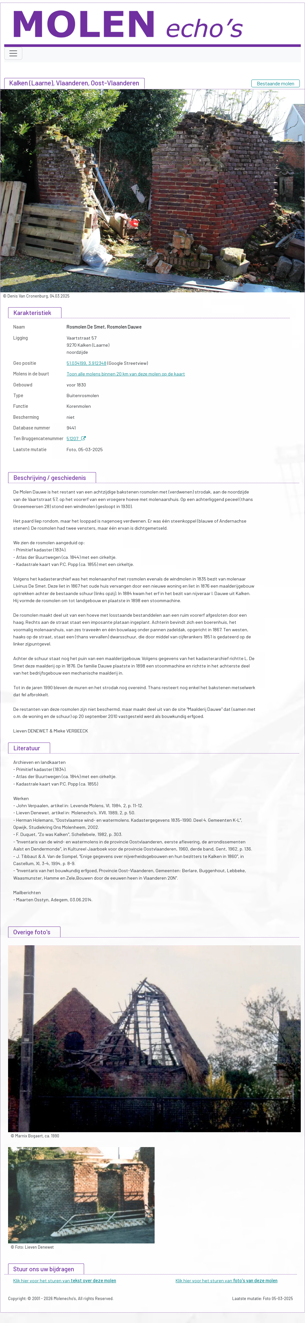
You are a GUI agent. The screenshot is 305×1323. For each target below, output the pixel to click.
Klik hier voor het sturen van (64, 1280)
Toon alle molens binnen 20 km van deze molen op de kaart (126, 373)
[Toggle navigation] (13, 53)
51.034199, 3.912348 (86, 363)
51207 (76, 438)
